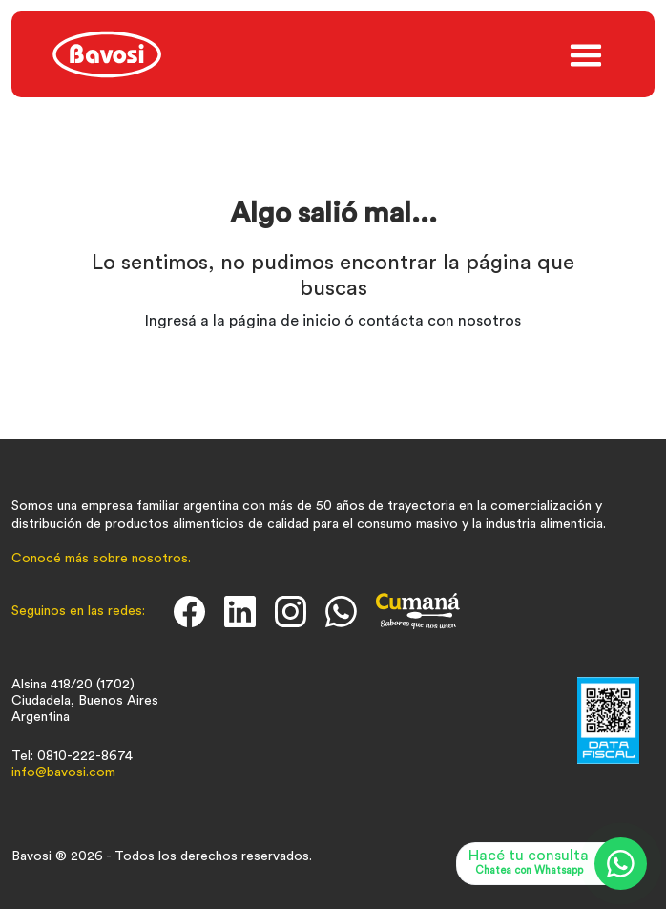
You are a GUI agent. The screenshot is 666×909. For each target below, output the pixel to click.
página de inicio (285, 320)
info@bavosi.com (63, 772)
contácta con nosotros (439, 320)
